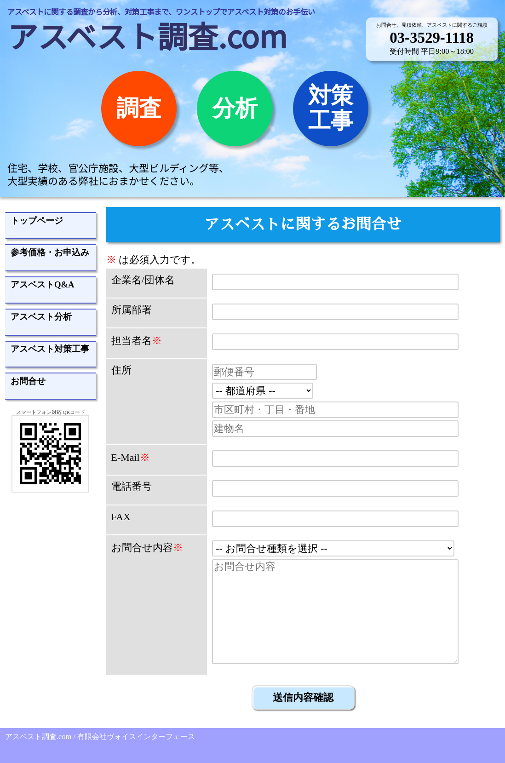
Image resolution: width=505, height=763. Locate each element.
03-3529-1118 (432, 37)
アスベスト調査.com (147, 35)
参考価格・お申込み (50, 252)
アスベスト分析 (41, 316)
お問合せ (28, 381)
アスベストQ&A (43, 284)
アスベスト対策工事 (50, 349)
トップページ (37, 220)
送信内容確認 (303, 697)
